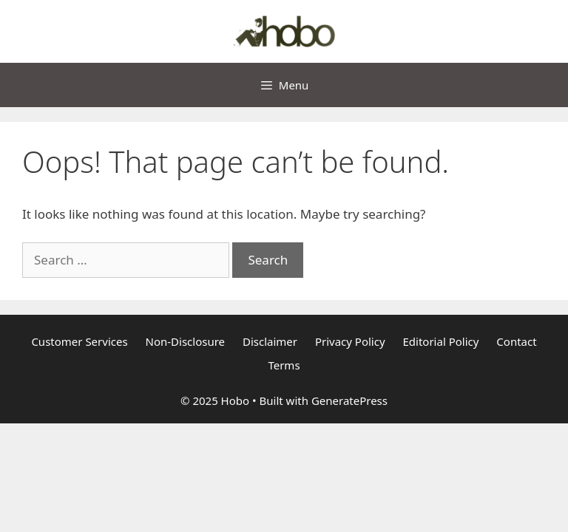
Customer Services (79, 341)
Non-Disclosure (186, 341)
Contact (516, 341)
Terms (284, 365)
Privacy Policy (350, 341)
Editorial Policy (441, 341)
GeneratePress (349, 400)
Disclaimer (270, 341)
